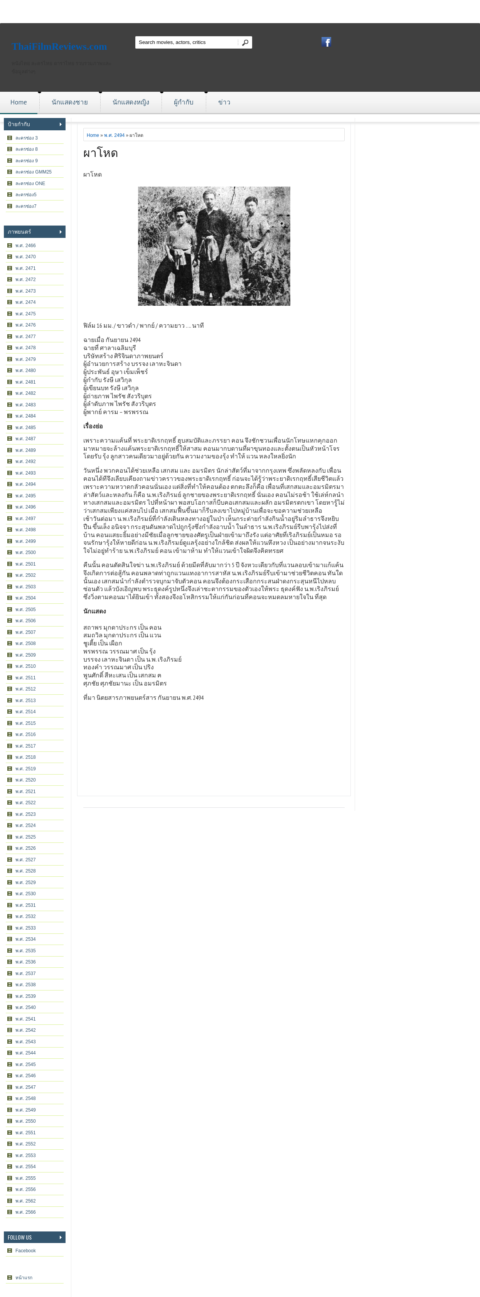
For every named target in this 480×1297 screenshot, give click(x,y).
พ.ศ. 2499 (25, 541)
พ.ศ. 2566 (25, 1212)
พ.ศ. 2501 (25, 564)
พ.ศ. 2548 (25, 1098)
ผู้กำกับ (184, 102)
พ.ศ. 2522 (25, 802)
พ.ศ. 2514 (25, 711)
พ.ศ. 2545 (25, 1064)
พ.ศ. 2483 (25, 405)
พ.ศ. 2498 (25, 529)
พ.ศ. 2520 (25, 780)
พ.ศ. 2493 (25, 473)
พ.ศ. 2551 (25, 1132)
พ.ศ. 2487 (25, 438)
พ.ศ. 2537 (25, 973)
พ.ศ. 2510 (25, 666)
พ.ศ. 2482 (25, 393)
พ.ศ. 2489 (25, 450)
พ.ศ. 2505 (25, 609)
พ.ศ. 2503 (25, 587)
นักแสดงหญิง (131, 102)
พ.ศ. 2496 (25, 507)
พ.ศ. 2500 (25, 552)
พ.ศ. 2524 (25, 825)
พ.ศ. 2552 (25, 1144)
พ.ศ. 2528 (25, 871)
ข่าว (224, 102)
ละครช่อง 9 (26, 160)
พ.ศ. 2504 (25, 598)
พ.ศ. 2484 (25, 416)
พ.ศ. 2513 (25, 700)
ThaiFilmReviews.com (59, 46)
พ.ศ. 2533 (25, 928)
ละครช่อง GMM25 (33, 172)
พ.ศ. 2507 (25, 632)
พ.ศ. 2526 (25, 848)
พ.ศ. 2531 (25, 905)
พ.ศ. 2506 (25, 620)
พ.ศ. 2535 (25, 950)
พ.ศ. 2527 (25, 859)
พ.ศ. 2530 (25, 893)
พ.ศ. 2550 (25, 1121)
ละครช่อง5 (26, 194)
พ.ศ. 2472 (25, 279)
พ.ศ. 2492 (25, 461)
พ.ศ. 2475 (25, 314)
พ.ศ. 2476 (25, 325)
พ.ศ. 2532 (25, 916)
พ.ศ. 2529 (25, 882)
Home (18, 102)
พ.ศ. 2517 (25, 746)
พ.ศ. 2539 (25, 996)
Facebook (25, 1250)
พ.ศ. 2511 (25, 678)
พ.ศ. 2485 (25, 427)
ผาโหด (100, 151)
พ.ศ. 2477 (25, 336)
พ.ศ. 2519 (25, 768)
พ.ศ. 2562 (25, 1201)
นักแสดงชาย (70, 102)
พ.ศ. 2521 (25, 791)
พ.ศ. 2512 (25, 689)
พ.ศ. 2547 (25, 1087)
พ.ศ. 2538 (25, 984)
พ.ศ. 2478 (25, 347)
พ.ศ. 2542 (25, 1030)
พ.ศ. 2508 (25, 643)
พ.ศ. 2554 (25, 1166)
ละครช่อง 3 (26, 138)
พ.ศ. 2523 (25, 814)
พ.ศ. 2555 (25, 1178)
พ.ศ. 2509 (25, 655)
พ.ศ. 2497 (25, 518)
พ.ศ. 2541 (25, 1019)
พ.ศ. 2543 (25, 1041)
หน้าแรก (23, 1277)
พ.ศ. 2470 (25, 256)
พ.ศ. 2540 (25, 1007)
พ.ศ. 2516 (25, 734)
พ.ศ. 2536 (25, 962)
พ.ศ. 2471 (25, 268)
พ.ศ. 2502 (25, 575)
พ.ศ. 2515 (25, 723)
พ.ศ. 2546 (25, 1075)
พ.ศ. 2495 (25, 496)
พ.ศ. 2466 (25, 245)
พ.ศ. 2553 (25, 1155)
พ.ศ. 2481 (25, 382)
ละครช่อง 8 (26, 149)
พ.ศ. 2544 (25, 1053)
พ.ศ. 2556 (25, 1189)
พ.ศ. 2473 (25, 291)
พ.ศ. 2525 (25, 837)
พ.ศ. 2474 (25, 302)
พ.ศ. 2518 (25, 757)
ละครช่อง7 (26, 206)
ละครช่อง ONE (30, 183)
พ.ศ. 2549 (25, 1110)
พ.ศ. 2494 (25, 484)
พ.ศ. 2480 (25, 370)
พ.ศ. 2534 (25, 939)
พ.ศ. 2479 (25, 359)
